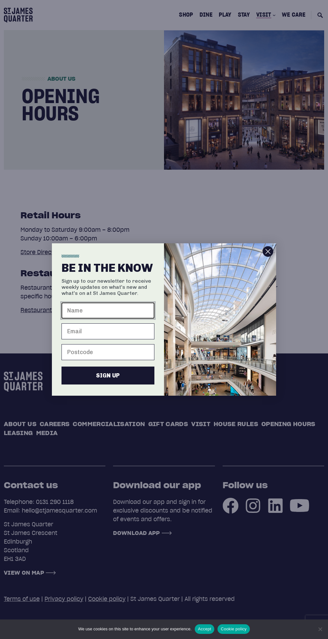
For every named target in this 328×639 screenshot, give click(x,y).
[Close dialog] (268, 255)
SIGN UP (108, 379)
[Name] (108, 314)
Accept (204, 629)
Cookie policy (234, 629)
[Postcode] (108, 356)
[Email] (108, 335)
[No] (320, 629)
